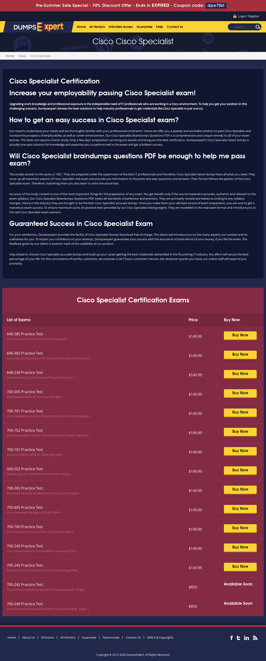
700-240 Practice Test (25, 545)
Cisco (22, 56)
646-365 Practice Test (25, 353)
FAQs (159, 27)
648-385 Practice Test (25, 333)
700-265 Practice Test (25, 488)
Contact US (133, 637)
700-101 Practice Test (25, 449)
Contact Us (175, 27)
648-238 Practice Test (25, 372)
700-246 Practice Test (25, 603)
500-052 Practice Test (25, 468)
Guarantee (144, 27)
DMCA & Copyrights (160, 637)
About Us (28, 637)
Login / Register (248, 16)
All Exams (47, 637)
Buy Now (240, 335)
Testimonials (111, 637)
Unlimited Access (121, 27)
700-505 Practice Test (25, 391)
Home (81, 27)
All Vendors (97, 27)
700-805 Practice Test (25, 507)
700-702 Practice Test (25, 430)
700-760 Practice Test (25, 526)
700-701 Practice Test (25, 411)
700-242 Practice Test (25, 584)
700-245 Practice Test (25, 565)
